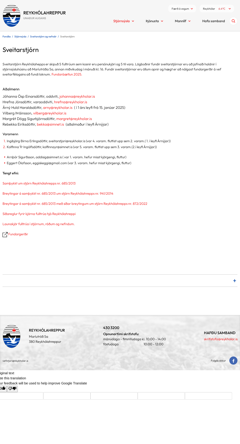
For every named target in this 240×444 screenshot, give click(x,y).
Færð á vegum (180, 8)
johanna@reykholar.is (77, 96)
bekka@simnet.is (50, 124)
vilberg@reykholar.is (49, 113)
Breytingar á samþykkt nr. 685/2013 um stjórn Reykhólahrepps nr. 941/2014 (58, 193)
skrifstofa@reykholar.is (220, 339)
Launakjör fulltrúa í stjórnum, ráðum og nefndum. (39, 224)
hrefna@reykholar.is (70, 102)
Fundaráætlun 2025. (66, 74)
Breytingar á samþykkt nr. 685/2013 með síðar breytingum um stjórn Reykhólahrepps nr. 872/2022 (75, 203)
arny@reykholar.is (58, 107)
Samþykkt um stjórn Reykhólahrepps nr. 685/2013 (39, 183)
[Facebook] (233, 360)
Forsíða (7, 36)
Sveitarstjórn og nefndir (43, 36)
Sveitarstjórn (67, 36)
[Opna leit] (233, 21)
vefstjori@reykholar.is (15, 360)
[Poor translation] (12, 389)
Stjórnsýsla (20, 36)
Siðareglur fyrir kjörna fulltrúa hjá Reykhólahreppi (39, 214)
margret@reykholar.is (74, 118)
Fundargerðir (16, 234)
